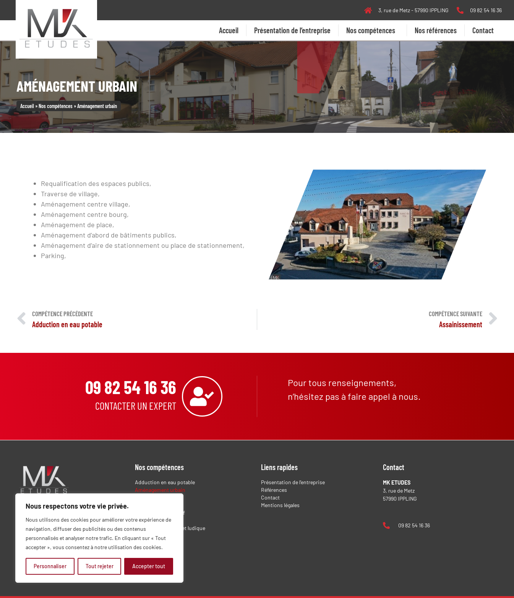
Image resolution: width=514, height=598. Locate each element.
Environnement (153, 520)
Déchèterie (147, 505)
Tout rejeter (100, 566)
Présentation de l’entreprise (292, 30)
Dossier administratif (160, 512)
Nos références (436, 30)
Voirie (141, 551)
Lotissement (150, 535)
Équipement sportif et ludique (170, 528)
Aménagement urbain (160, 489)
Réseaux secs (151, 543)
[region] (99, 538)
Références (274, 489)
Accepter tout (148, 566)
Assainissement (154, 497)
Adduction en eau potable (165, 482)
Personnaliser (50, 566)
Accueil (228, 30)
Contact (483, 30)
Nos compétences (372, 30)
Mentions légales (280, 505)
